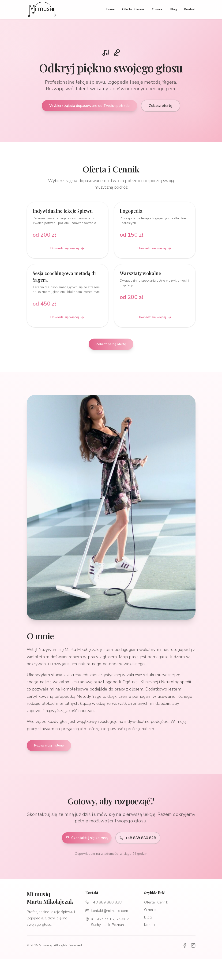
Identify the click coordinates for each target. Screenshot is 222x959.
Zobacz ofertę (160, 105)
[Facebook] (184, 945)
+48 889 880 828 (138, 837)
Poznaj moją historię (49, 745)
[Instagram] (193, 945)
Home (110, 9)
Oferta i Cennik (133, 9)
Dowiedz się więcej (67, 248)
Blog (173, 9)
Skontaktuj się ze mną (87, 837)
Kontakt (190, 9)
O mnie (157, 9)
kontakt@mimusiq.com (106, 910)
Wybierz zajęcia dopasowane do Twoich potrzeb (89, 105)
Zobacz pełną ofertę (111, 344)
